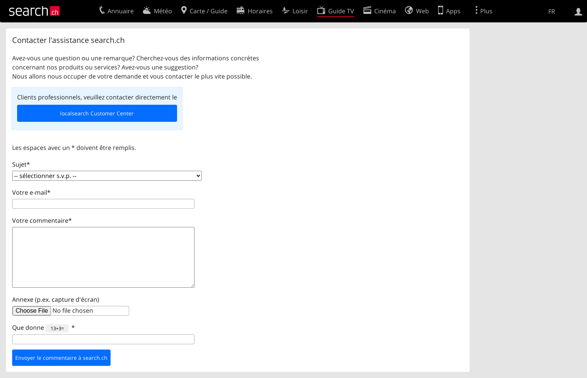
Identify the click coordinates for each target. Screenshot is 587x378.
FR (551, 11)
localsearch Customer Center (97, 113)
